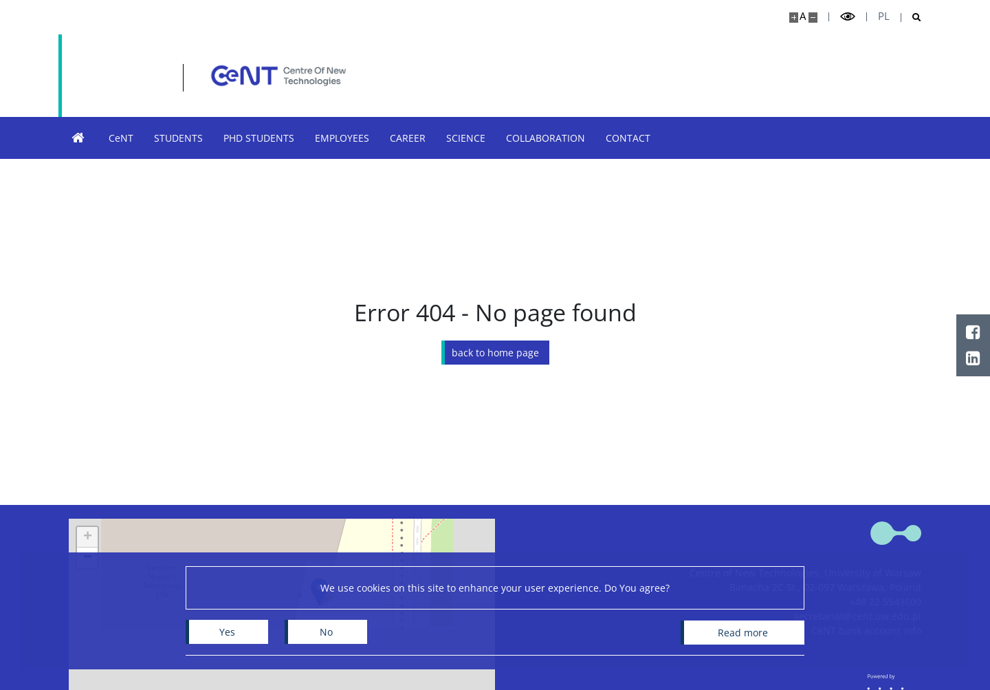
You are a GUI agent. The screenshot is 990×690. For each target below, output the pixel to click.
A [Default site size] (803, 16)
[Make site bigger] (793, 17)
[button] (87, 537)
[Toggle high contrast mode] (848, 16)
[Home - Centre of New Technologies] (210, 75)
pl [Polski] (884, 16)
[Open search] (911, 17)
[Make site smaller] (812, 17)
